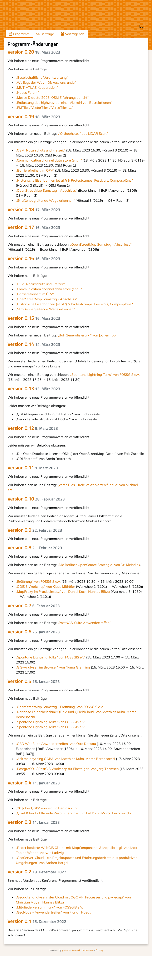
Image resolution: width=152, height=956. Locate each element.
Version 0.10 (36, 498)
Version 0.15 (34, 318)
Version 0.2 (37, 871)
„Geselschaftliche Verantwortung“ (42, 77)
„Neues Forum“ (27, 92)
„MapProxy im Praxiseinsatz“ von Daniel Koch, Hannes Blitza (63, 591)
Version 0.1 (37, 921)
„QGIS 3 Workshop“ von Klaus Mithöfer (45, 586)
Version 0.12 (33, 428)
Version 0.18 (34, 209)
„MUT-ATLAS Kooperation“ (37, 87)
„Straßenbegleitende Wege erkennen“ (45, 200)
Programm (19, 34)
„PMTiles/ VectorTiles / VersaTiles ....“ (44, 107)
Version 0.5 (34, 681)
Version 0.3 (34, 822)
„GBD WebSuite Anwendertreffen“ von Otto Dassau (56, 744)
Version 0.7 (34, 605)
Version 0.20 (34, 51)
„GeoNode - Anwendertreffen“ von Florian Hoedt (53, 912)
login (142, 26)
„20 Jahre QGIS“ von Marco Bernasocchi (46, 808)
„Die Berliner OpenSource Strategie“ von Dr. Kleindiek (99, 565)
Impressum (88, 950)
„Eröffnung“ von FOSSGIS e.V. (38, 581)
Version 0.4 (34, 782)
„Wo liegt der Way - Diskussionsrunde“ (46, 82)
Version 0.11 (33, 467)
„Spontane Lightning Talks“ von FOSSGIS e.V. (105, 374)
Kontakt (76, 950)
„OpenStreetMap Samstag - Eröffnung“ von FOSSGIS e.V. (60, 707)
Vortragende (73, 34)
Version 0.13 (34, 388)
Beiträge (45, 34)
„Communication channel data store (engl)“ (49, 160)
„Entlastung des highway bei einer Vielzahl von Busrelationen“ (64, 102)
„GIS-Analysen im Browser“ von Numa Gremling (53, 667)
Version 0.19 (34, 116)
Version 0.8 (35, 547)
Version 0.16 (34, 258)
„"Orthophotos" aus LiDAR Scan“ (83, 133)
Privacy (99, 950)
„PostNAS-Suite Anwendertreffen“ (84, 623)
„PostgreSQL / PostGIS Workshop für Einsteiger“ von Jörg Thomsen (67, 769)
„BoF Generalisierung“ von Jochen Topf (87, 335)
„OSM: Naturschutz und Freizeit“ (40, 150)
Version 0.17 (34, 227)
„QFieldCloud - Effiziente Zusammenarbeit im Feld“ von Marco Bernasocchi (73, 813)
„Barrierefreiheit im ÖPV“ (35, 170)
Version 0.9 (35, 530)
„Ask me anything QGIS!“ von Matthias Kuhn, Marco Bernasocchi (65, 759)
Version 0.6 (34, 631)
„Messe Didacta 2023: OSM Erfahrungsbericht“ (52, 97)
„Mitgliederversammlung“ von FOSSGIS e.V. (49, 907)
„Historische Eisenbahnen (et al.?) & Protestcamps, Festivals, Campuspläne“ (74, 180)
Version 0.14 (34, 344)
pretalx (66, 950)
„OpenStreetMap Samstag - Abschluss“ (46, 190)
